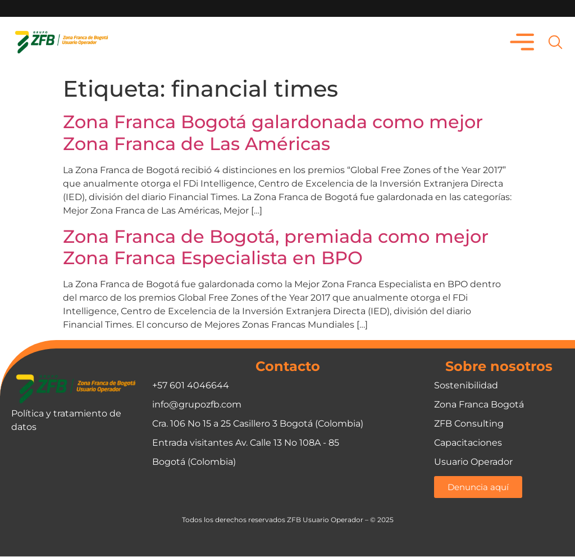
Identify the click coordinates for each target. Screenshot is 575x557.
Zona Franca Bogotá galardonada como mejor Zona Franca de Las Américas (273, 133)
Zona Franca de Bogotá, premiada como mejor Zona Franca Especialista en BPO (276, 247)
